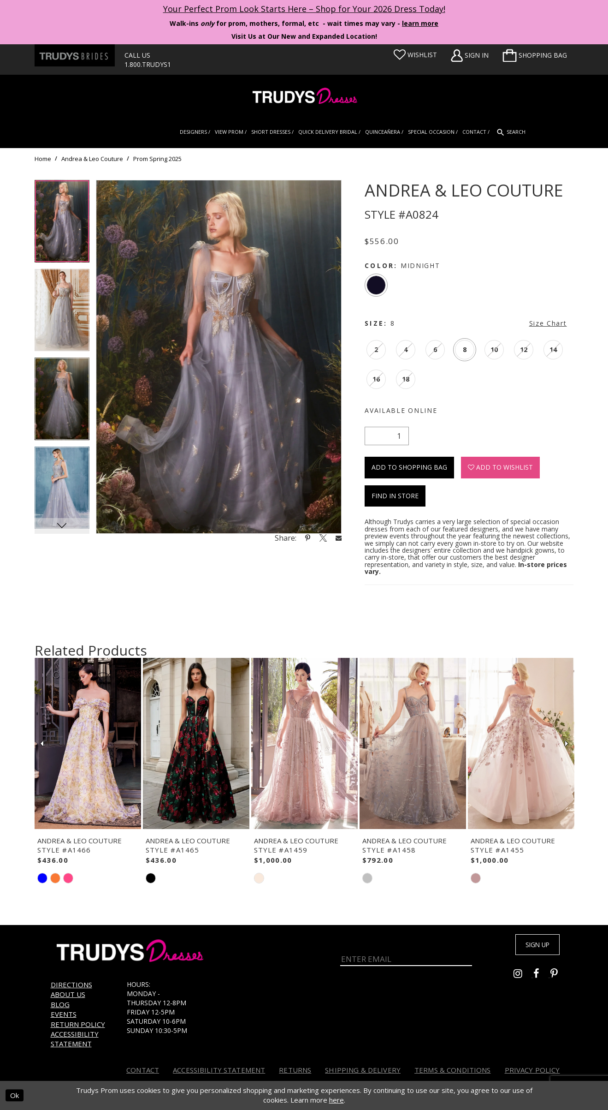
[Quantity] (387, 436)
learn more (420, 23)
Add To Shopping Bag (409, 467)
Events (64, 1014)
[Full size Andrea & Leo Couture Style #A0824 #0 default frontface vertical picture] (219, 356)
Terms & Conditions (452, 1069)
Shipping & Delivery (363, 1069)
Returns (295, 1069)
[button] (535, 55)
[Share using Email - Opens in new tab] (339, 538)
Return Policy (78, 1024)
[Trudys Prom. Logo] (304, 97)
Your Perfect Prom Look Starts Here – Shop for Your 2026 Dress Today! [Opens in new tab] (304, 8)
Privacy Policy (532, 1069)
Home (43, 158)
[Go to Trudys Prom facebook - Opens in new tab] (541, 977)
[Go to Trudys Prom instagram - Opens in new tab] (523, 977)
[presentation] (88, 744)
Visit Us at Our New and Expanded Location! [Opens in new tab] (304, 36)
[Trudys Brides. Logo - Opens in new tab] (75, 55)
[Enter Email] (406, 952)
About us (68, 994)
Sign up (530, 947)
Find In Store (395, 495)
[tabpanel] (62, 224)
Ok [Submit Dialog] (14, 1095)
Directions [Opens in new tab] (71, 984)
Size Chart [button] (548, 323)
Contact (142, 1069)
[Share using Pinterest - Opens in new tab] (307, 538)
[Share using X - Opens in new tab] (323, 538)
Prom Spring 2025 (157, 158)
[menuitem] (535, 55)
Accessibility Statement (75, 1038)
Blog (60, 1004)
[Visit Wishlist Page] (415, 55)
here (336, 1100)
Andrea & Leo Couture (92, 158)
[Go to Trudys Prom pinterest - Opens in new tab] (558, 977)
